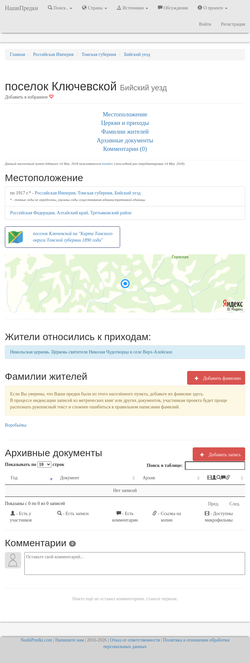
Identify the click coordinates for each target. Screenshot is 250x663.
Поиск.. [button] (60, 7)
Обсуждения (173, 7)
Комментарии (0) (125, 148)
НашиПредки (21, 8)
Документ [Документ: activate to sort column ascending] (61, 477)
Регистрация (233, 24)
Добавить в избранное (29, 97)
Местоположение (125, 114)
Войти (205, 24)
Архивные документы (125, 140)
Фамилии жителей (125, 131)
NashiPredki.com (36, 640)
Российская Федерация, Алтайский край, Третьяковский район (71, 212)
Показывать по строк (34, 464)
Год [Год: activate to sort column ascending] (14, 477)
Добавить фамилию (216, 378)
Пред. (213, 503)
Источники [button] (132, 7)
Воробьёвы (15, 425)
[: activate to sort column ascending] (206, 478)
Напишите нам (69, 640)
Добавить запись (219, 454)
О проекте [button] (212, 7)
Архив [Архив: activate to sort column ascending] (126, 477)
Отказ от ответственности (135, 640)
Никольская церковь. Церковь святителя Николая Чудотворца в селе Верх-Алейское (91, 352)
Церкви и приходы (125, 122)
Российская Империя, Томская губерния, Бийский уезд (88, 193)
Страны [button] (94, 7)
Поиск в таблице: (196, 465)
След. (234, 503)
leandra (107, 164)
